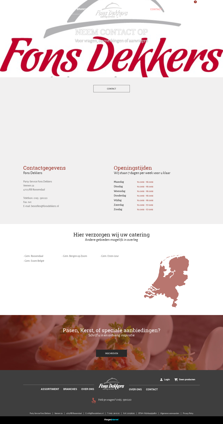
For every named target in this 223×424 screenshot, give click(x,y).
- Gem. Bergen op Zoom (74, 256)
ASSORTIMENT (63, 9)
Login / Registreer (183, 9)
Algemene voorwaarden (169, 413)
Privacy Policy (188, 413)
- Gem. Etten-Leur (109, 256)
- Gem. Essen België (33, 260)
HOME (45, 9)
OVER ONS (138, 9)
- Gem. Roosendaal (33, 256)
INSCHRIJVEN (111, 353)
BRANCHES (84, 9)
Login (167, 379)
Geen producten (187, 379)
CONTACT (156, 9)
